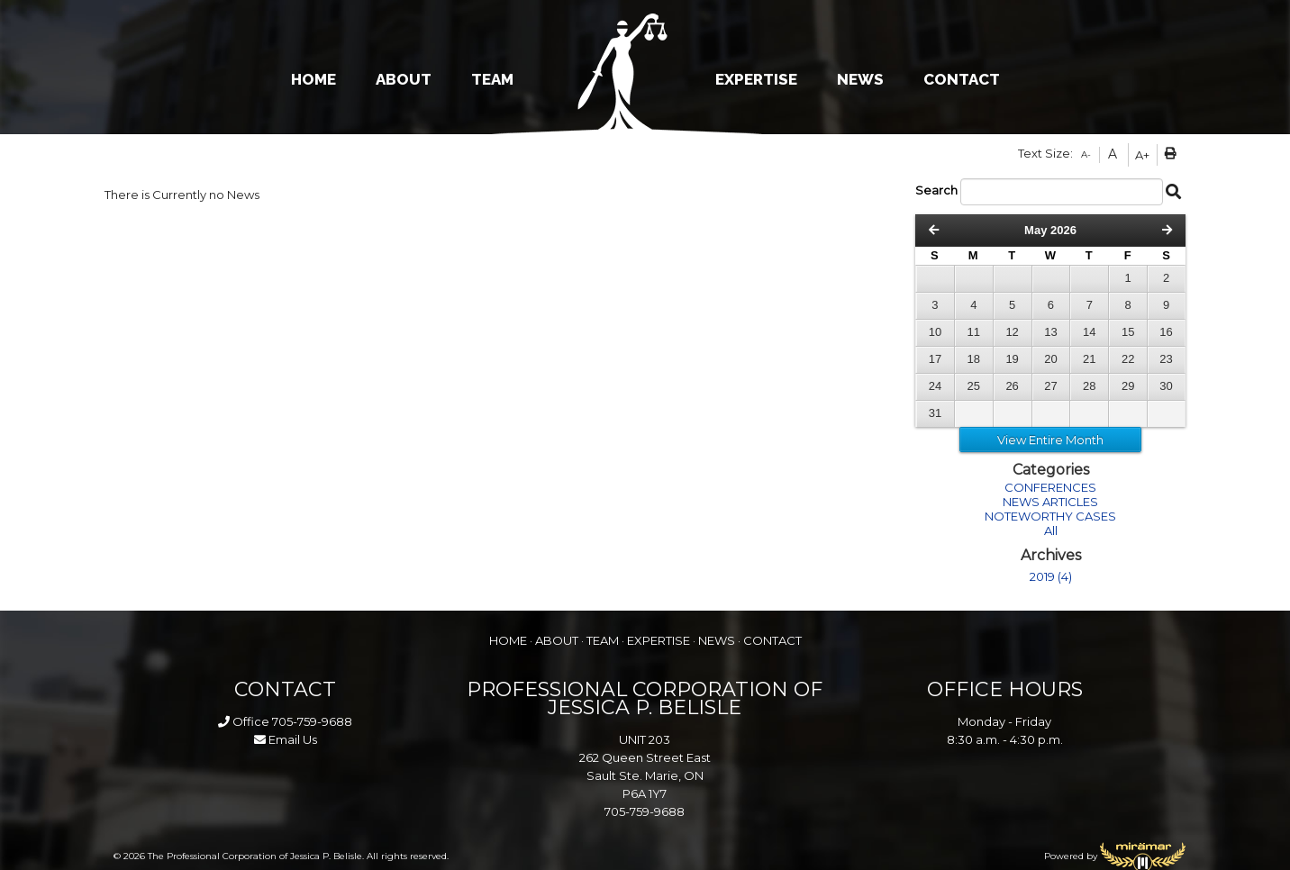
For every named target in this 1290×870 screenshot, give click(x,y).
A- (1086, 154)
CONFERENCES (1050, 487)
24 (935, 386)
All (1051, 530)
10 (935, 332)
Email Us (285, 739)
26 (1011, 386)
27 (1050, 386)
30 (1165, 386)
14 (1089, 332)
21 (1089, 359)
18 (974, 359)
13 (1050, 332)
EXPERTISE (756, 79)
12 (1011, 332)
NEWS (860, 79)
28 (1089, 386)
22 (1128, 359)
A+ (1142, 155)
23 (1165, 359)
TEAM (492, 79)
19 (1011, 359)
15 (1128, 332)
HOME (313, 79)
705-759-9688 (312, 721)
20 (1050, 359)
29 (1128, 386)
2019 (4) (1051, 576)
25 (974, 386)
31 (935, 413)
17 (935, 359)
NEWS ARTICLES (1050, 501)
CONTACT (961, 79)
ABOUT (404, 79)
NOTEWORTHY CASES (1050, 516)
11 (974, 332)
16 (1165, 332)
